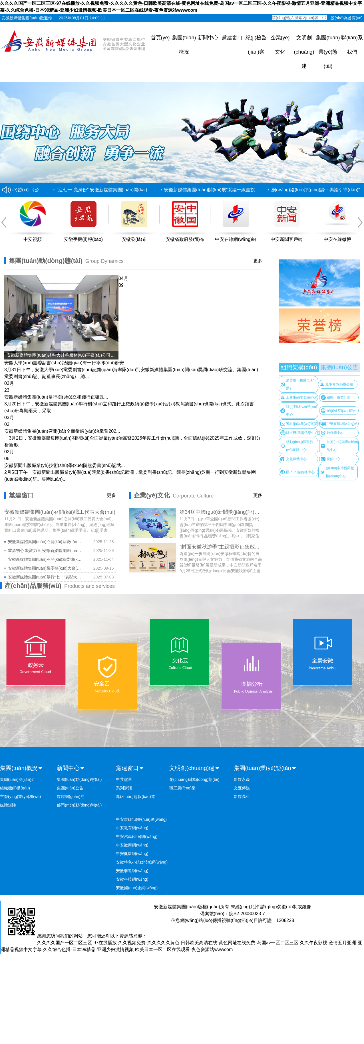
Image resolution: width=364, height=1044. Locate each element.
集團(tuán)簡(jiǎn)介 (17, 779)
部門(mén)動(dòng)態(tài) (79, 805)
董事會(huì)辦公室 (339, 384)
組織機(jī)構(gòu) (15, 788)
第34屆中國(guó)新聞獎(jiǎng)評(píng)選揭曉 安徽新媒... (244, 512)
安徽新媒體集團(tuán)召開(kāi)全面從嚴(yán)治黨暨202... (62, 431)
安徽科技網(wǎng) (132, 879)
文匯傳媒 (242, 788)
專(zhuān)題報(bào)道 (135, 796)
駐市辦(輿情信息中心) (302, 433)
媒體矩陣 (8, 805)
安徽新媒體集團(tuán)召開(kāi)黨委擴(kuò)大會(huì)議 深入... (45, 559)
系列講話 (124, 788)
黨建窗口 (232, 37)
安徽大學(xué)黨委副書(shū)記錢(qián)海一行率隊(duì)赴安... (66, 362)
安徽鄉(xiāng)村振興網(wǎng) (142, 896)
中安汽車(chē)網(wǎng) (136, 836)
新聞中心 (208, 37)
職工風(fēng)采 (182, 788)
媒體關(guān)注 (70, 796)
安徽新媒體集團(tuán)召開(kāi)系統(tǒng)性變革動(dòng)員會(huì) (45, 541)
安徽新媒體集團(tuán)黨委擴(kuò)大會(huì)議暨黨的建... (45, 568)
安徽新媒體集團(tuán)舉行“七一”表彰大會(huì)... (45, 577)
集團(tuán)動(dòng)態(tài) (79, 779)
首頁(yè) (160, 37)
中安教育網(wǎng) (132, 828)
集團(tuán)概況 (19, 768)
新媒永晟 (242, 779)
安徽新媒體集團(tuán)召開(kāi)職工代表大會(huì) (59, 512)
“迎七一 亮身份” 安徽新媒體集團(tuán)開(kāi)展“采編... (112, 189)
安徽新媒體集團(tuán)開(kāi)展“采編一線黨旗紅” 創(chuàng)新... (229, 189)
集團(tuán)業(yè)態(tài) (328, 52)
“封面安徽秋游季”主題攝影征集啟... (219, 547)
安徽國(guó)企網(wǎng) (137, 887)
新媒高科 (242, 796)
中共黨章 (124, 779)
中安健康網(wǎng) (132, 853)
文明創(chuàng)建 (304, 52)
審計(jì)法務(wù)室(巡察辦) (306, 424)
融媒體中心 (335, 433)
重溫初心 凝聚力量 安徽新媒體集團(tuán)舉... (45, 550)
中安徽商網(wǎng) (132, 845)
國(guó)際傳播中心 (300, 472)
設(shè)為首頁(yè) (347, 18)
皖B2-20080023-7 (247, 913)
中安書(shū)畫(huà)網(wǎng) (141, 819)
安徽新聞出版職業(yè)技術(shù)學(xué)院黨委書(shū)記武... (64, 465)
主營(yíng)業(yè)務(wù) (20, 796)
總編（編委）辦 (339, 397)
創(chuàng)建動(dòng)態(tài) (194, 779)
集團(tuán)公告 (339, 367)
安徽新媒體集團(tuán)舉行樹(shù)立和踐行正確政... (56, 397)
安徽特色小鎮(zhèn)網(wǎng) (142, 862)
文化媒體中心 (296, 459)
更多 (257, 260)
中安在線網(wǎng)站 (342, 424)
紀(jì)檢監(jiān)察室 (341, 411)
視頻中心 (333, 459)
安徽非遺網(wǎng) (132, 870)
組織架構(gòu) (299, 367)
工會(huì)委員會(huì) (301, 397)
